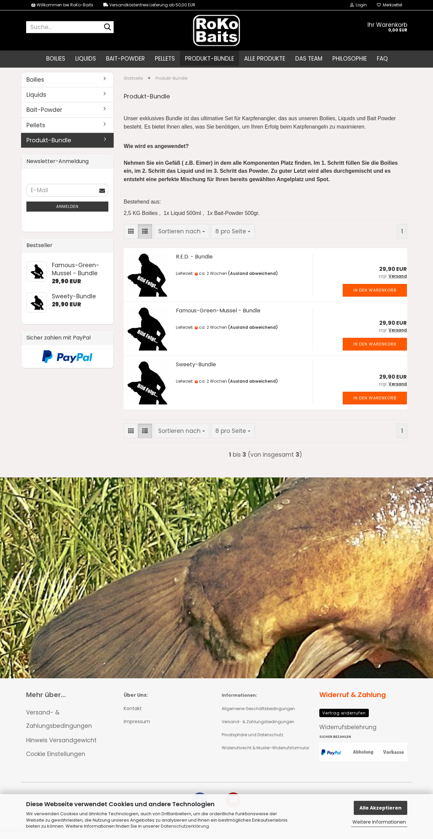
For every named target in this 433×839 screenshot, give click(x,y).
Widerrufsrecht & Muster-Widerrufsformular (265, 753)
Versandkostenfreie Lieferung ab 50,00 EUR (149, 5)
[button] (131, 236)
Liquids (85, 59)
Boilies (55, 59)
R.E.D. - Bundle (194, 261)
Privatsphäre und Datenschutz (252, 740)
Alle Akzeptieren (380, 808)
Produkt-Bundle (209, 59)
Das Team (308, 59)
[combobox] (181, 236)
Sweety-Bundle (196, 369)
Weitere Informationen (379, 822)
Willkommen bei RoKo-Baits (62, 5)
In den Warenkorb (375, 295)
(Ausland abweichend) (253, 279)
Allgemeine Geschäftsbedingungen (258, 713)
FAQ (382, 59)
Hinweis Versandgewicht (61, 745)
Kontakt (133, 713)
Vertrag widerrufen (344, 718)
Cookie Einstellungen (55, 759)
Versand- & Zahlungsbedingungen (59, 724)
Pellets (165, 59)
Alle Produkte (264, 59)
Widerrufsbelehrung (347, 732)
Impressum (137, 726)
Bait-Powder (125, 59)
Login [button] (358, 5)
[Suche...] (107, 27)
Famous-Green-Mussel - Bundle (218, 315)
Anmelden (67, 211)
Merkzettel (389, 5)
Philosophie (349, 59)
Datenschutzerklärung (185, 826)
